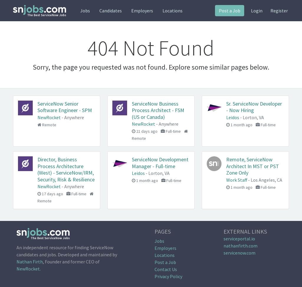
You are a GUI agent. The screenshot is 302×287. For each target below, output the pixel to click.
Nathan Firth (30, 262)
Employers (142, 11)
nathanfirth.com (240, 246)
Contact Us (166, 269)
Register (279, 11)
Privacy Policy (168, 276)
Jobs (85, 11)
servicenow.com (239, 253)
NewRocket (28, 269)
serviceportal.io (239, 239)
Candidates (110, 11)
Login (256, 11)
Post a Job (229, 11)
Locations (173, 11)
